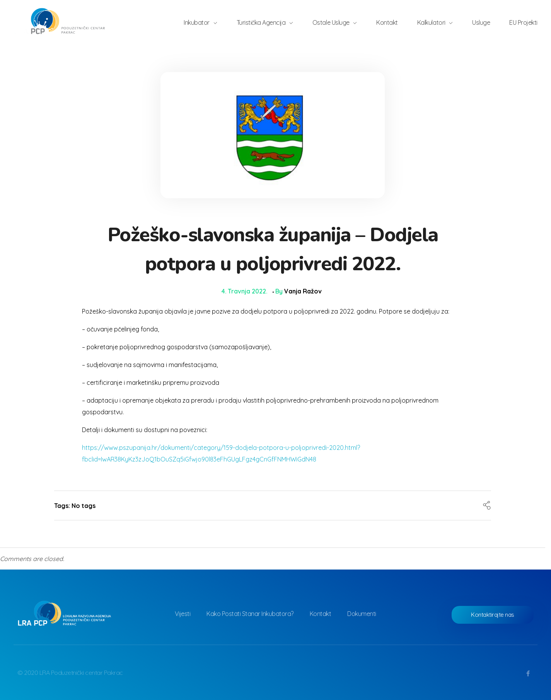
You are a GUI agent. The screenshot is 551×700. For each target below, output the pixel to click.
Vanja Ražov (303, 291)
